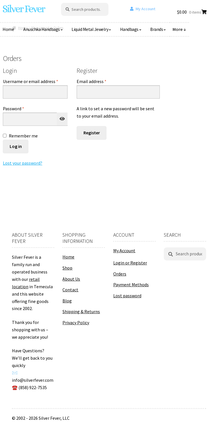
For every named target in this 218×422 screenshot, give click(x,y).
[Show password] (62, 119)
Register (91, 132)
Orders (119, 274)
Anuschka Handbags (41, 29)
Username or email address (35, 81)
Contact (70, 289)
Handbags (129, 29)
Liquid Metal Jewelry (90, 29)
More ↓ (179, 29)
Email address (100, 81)
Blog (67, 301)
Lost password (127, 295)
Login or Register (130, 263)
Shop (67, 268)
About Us (71, 279)
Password (22, 108)
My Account (145, 8)
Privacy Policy (75, 322)
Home (68, 257)
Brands (156, 29)
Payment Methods (131, 284)
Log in (16, 146)
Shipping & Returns (81, 311)
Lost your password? (22, 163)
